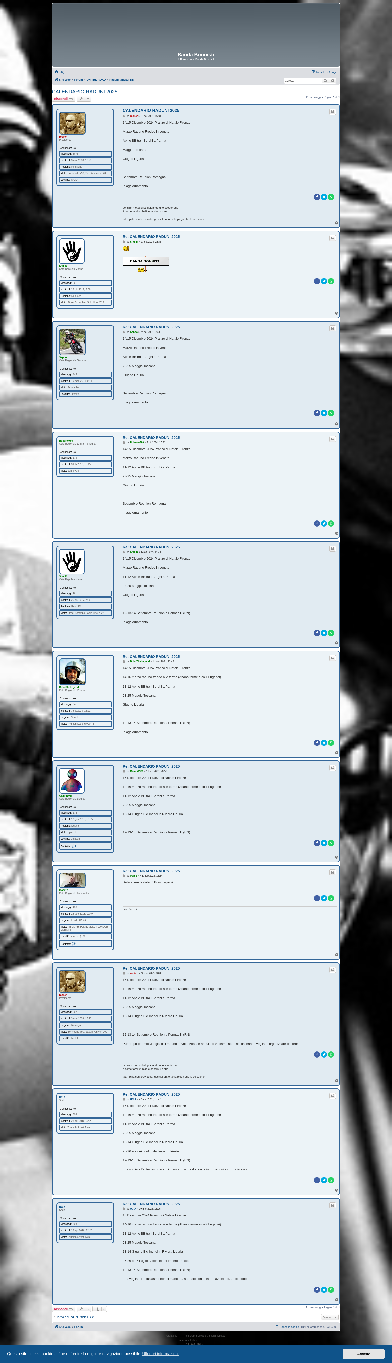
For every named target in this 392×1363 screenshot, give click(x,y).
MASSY (63, 890)
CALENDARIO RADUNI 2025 (85, 91)
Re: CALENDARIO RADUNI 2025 (151, 236)
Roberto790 (66, 440)
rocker (63, 136)
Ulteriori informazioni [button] (160, 1354)
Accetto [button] (363, 1354)
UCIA (62, 1097)
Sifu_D (63, 266)
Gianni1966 (65, 795)
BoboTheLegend (69, 687)
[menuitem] (59, 72)
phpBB (182, 1335)
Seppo (63, 357)
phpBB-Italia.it (207, 1340)
